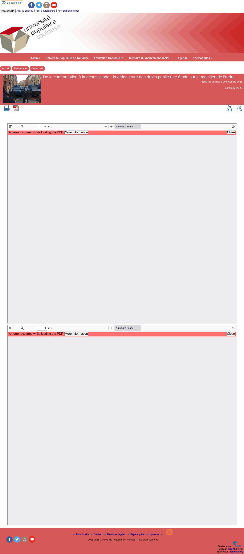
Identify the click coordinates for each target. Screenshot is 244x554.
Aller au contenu (25, 11)
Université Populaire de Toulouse (67, 58)
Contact (97, 534)
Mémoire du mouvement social (150, 58)
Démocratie (37, 68)
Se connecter (14, 2)
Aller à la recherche (45, 11)
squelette (153, 534)
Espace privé (136, 534)
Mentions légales (115, 534)
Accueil (35, 58)
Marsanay (234, 88)
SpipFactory (236, 551)
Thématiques (203, 58)
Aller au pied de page (68, 11)
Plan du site (81, 534)
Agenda (182, 58)
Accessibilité (8, 11)
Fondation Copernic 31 (109, 58)
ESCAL (232, 549)
